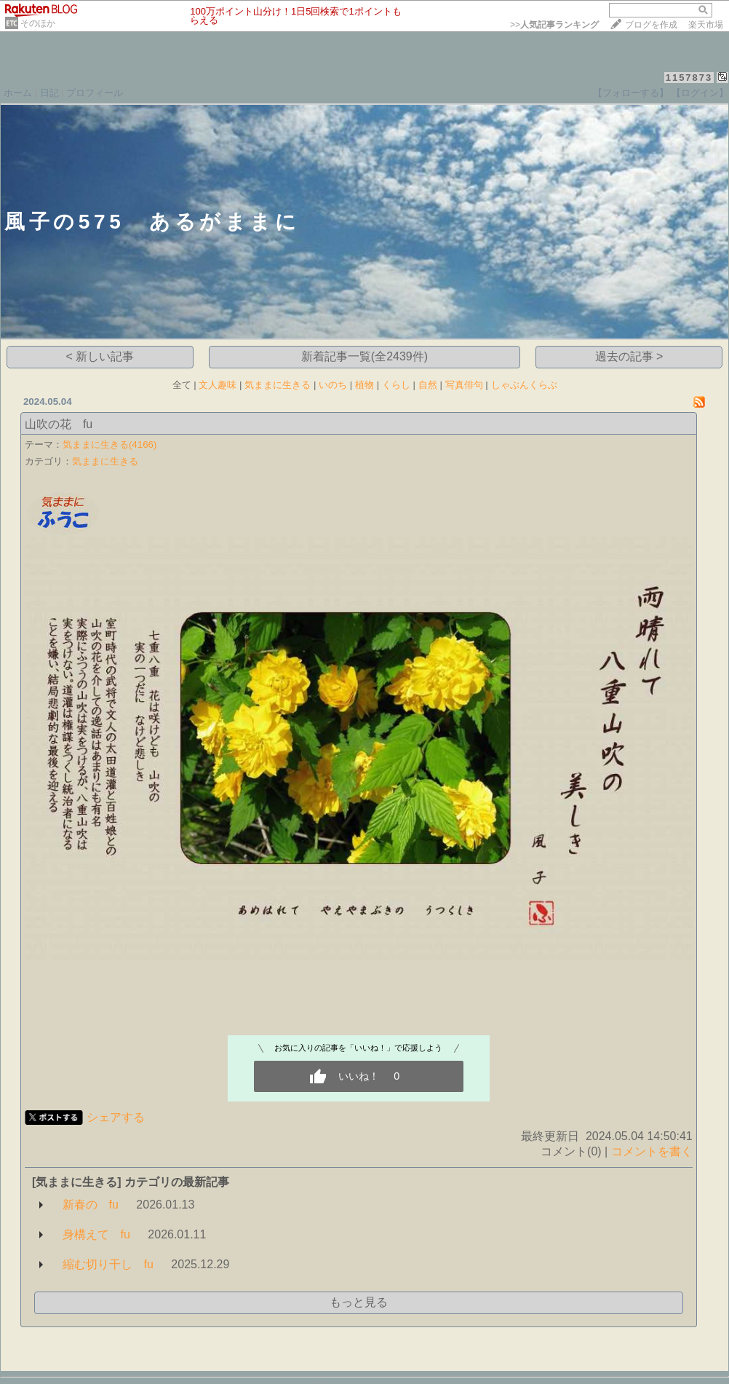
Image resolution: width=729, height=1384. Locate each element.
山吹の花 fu (58, 424)
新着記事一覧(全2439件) (364, 356)
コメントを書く (652, 1151)
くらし (396, 384)
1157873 (689, 77)
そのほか (37, 23)
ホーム (18, 92)
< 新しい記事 (100, 356)
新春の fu (91, 1204)
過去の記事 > (629, 356)
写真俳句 (464, 384)
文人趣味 (217, 384)
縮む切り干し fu (108, 1264)
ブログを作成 (651, 25)
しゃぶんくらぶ (524, 384)
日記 (49, 92)
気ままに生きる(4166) (110, 444)
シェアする (116, 1117)
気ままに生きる (277, 384)
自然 (427, 384)
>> (554, 25)
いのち (333, 384)
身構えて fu (96, 1234)
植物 (364, 384)
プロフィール (94, 92)
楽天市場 (705, 25)
